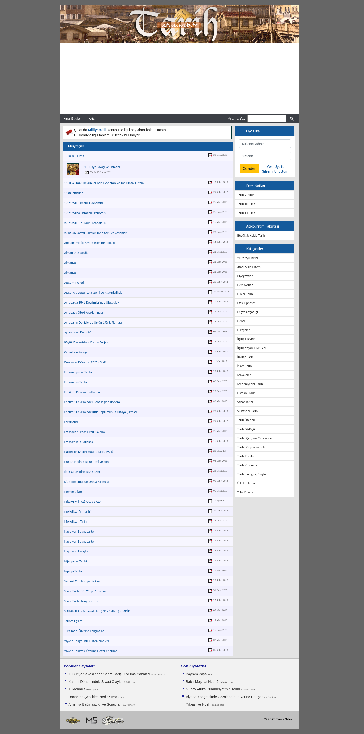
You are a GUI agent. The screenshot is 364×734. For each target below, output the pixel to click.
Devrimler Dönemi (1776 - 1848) (86, 362)
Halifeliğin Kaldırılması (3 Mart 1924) (88, 452)
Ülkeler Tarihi (246, 483)
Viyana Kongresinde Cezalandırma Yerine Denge (223, 697)
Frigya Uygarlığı (247, 312)
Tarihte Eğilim (73, 621)
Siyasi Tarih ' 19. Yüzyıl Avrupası (85, 591)
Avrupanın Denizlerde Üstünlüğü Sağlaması (93, 322)
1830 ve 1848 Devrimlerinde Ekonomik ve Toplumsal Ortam (104, 183)
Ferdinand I (71, 422)
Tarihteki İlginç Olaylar (252, 474)
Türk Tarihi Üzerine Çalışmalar (84, 631)
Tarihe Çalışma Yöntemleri (254, 438)
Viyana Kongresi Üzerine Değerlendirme (91, 651)
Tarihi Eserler (246, 456)
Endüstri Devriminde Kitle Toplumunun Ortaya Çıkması (100, 412)
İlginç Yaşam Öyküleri (251, 348)
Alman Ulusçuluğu (76, 253)
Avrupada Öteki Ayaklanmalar (84, 312)
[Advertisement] (179, 78)
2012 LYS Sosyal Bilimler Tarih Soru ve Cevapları (96, 233)
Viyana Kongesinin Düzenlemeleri (86, 641)
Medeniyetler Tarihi (250, 384)
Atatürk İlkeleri (74, 283)
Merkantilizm (73, 492)
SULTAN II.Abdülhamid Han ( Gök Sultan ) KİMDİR (97, 611)
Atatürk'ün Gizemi (249, 267)
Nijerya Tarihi (73, 571)
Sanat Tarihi (245, 402)
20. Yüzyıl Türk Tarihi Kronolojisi (85, 223)
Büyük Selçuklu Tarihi (251, 235)
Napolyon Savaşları (77, 551)
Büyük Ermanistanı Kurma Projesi (86, 342)
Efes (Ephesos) (247, 303)
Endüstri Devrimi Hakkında (82, 392)
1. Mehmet (77, 689)
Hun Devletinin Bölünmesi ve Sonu (87, 462)
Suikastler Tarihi (247, 411)
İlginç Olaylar (246, 339)
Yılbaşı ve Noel (197, 704)
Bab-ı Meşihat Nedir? (202, 682)
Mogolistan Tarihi (76, 522)
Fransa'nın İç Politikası (79, 442)
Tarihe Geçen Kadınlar (252, 447)
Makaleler (244, 375)
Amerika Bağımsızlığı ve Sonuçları (95, 704)
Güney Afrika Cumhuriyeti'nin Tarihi (213, 689)
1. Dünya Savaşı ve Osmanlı (102, 167)
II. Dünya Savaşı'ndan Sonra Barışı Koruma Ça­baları (109, 674)
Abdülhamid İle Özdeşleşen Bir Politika (90, 243)
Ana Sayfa (72, 118)
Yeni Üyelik (275, 166)
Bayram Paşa (196, 674)
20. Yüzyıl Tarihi (247, 258)
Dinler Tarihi (245, 294)
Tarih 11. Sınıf (246, 213)
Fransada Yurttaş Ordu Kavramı (85, 432)
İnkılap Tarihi (245, 357)
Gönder (249, 168)
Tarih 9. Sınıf (245, 195)
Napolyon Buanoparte (79, 531)
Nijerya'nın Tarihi (75, 561)
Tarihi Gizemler (247, 465)
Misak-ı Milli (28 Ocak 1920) (82, 502)
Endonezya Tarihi (75, 382)
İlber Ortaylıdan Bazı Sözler (82, 472)
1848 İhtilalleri (74, 193)
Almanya (70, 263)
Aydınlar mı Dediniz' (77, 332)
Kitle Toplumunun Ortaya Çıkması (86, 482)
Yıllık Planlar (245, 492)
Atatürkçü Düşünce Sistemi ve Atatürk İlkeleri (94, 293)
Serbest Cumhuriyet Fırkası (82, 581)
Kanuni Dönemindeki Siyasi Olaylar (96, 682)
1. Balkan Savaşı (74, 156)
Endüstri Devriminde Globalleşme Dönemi (92, 402)
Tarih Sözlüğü (246, 429)
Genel (241, 321)
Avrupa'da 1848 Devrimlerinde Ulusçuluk (91, 303)
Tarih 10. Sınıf (246, 204)
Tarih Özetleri (246, 420)
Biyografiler (245, 276)
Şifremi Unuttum (275, 171)
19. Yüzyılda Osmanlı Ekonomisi (85, 213)
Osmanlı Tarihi (247, 393)
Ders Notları (245, 285)
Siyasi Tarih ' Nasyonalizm (81, 601)
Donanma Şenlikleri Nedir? (89, 697)
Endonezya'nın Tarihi (78, 372)
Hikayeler (243, 330)
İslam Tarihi (245, 366)
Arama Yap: (237, 118)
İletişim (93, 118)
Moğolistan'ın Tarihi (77, 512)
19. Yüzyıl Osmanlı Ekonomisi (83, 203)
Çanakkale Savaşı (75, 352)
